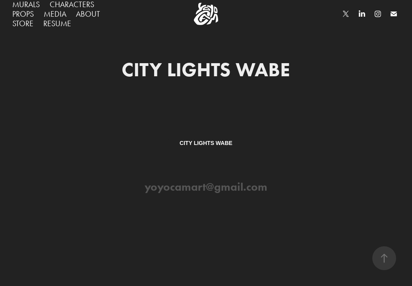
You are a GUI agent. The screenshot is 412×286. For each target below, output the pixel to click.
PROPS (23, 14)
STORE (22, 23)
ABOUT (88, 14)
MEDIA (55, 14)
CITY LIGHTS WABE (206, 143)
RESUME (57, 23)
